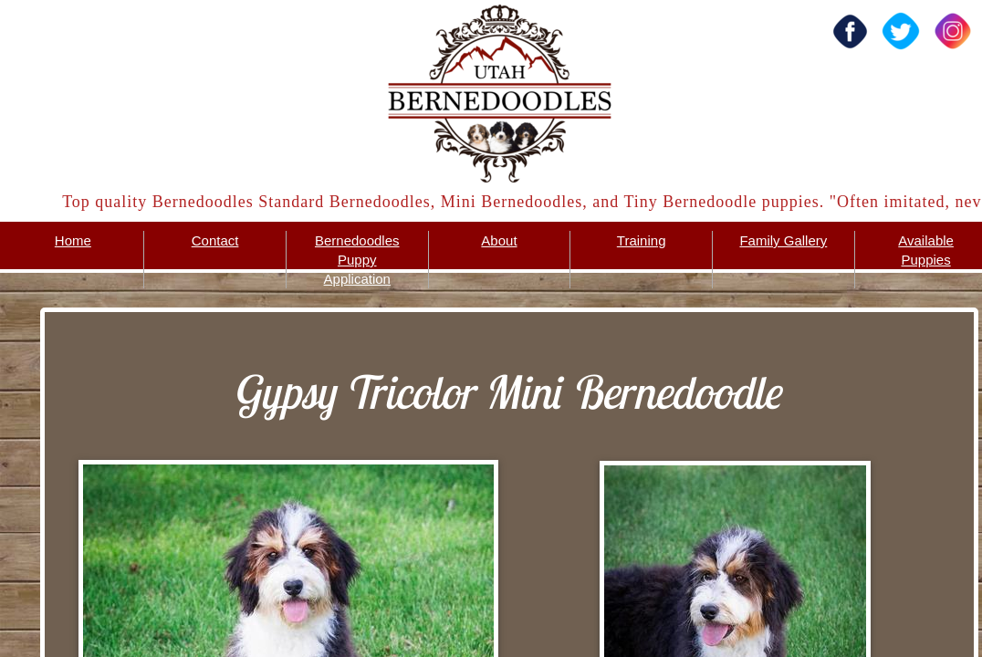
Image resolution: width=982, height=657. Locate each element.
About (499, 240)
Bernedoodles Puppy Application (357, 260)
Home (73, 240)
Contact (215, 240)
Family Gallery (783, 240)
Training (641, 240)
